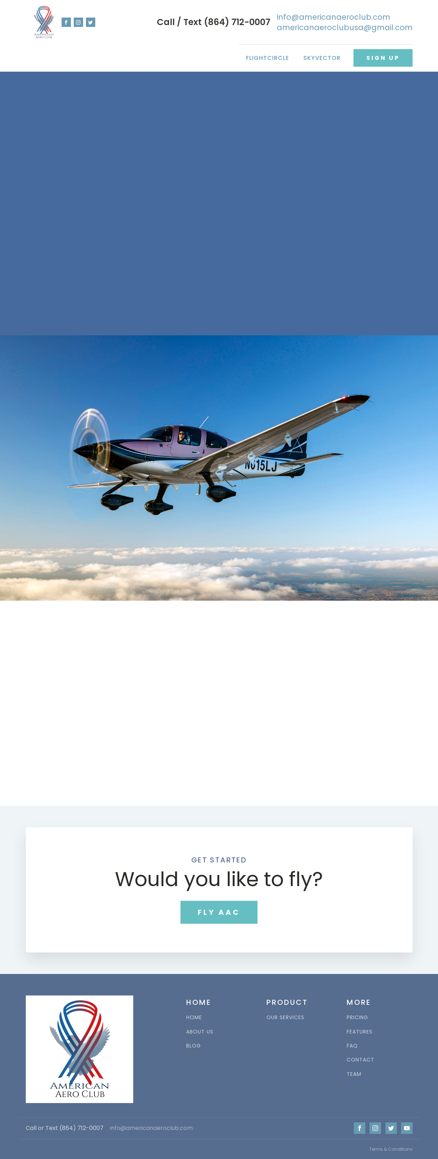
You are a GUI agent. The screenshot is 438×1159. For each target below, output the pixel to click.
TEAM (354, 1074)
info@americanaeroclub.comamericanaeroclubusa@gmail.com (345, 22)
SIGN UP (383, 58)
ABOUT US (199, 1032)
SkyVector (322, 58)
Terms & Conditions (391, 1149)
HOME (194, 1017)
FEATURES (359, 1032)
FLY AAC (219, 912)
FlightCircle (267, 58)
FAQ (352, 1046)
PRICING (357, 1017)
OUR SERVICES (285, 1017)
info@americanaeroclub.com (151, 1128)
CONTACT (360, 1060)
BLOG (193, 1046)
